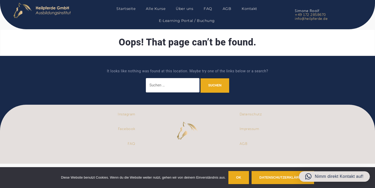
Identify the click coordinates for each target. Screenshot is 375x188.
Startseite (125, 8)
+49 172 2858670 (310, 15)
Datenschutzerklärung (282, 177)
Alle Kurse (155, 8)
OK (238, 177)
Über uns (184, 8)
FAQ (208, 8)
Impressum (249, 129)
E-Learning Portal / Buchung (187, 20)
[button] (334, 176)
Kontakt (249, 8)
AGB (227, 8)
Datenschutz (251, 114)
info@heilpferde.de (311, 19)
